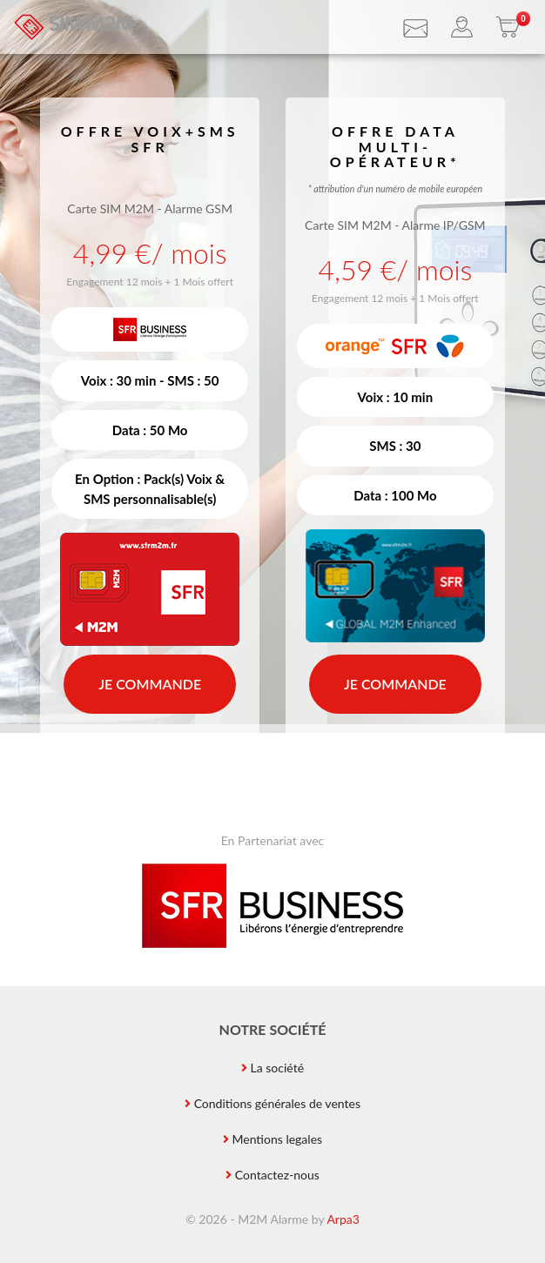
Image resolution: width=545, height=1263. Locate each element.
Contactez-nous (277, 1174)
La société (278, 1067)
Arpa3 (342, 1219)
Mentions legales (277, 1139)
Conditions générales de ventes (277, 1103)
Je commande (149, 683)
